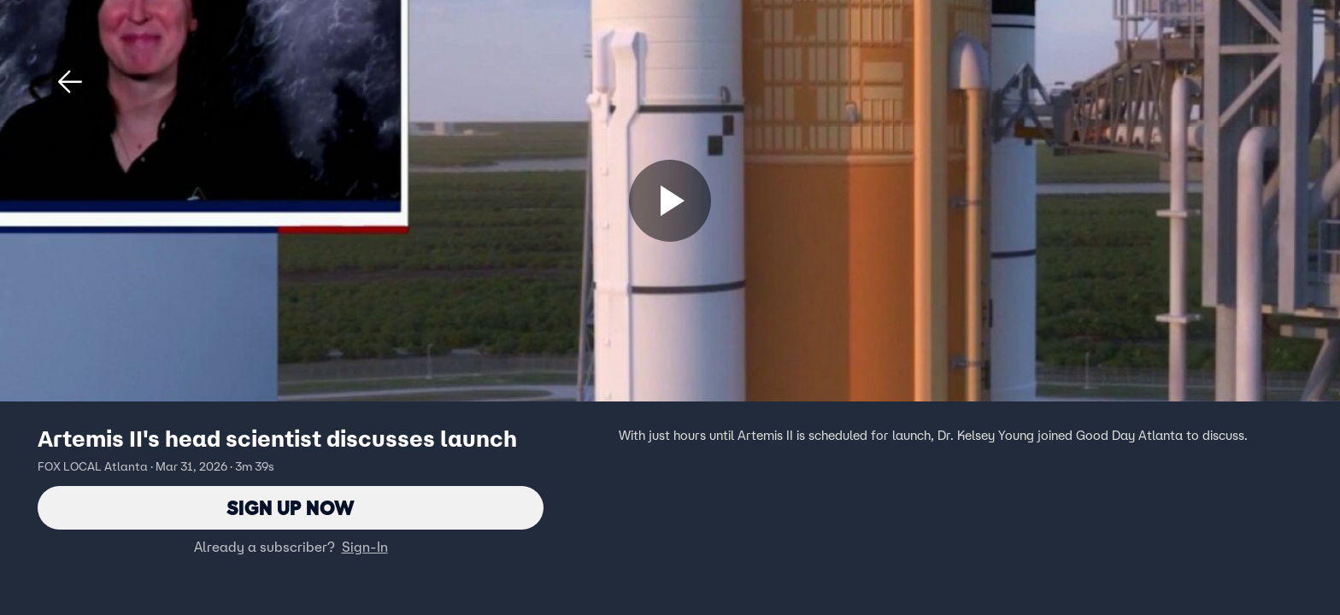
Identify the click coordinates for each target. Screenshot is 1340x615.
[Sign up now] (670, 201)
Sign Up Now (291, 507)
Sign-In (365, 547)
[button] (70, 82)
